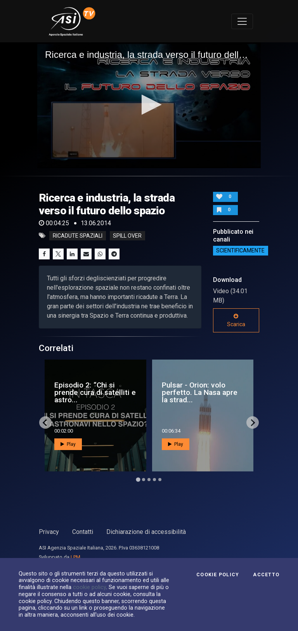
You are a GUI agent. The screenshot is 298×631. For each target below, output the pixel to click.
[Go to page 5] (159, 479)
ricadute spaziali (77, 236)
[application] (149, 105)
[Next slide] (252, 422)
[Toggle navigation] (242, 21)
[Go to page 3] (149, 479)
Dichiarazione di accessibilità (146, 531)
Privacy (49, 531)
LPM (75, 557)
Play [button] (68, 444)
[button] (149, 105)
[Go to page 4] (154, 479)
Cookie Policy (217, 574)
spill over (127, 236)
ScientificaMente (240, 251)
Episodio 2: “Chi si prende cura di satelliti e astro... (95, 392)
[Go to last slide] (45, 422)
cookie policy (89, 587)
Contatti (82, 531)
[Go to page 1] (138, 480)
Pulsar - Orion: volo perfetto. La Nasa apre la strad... (199, 392)
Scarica (236, 320)
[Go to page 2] (143, 479)
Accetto (266, 574)
